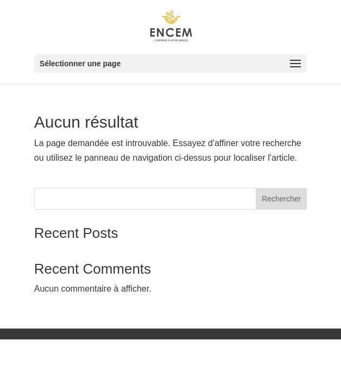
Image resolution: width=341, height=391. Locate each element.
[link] (172, 26)
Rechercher (281, 198)
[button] (170, 63)
